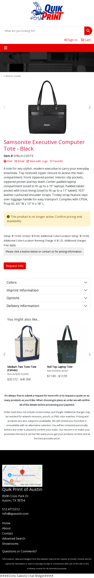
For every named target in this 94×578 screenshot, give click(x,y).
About (6, 528)
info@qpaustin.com (15, 514)
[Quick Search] (42, 31)
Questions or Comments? (19, 551)
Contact (7, 533)
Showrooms (10, 544)
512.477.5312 (11, 509)
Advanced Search (13, 538)
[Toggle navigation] (5, 47)
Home (6, 523)
